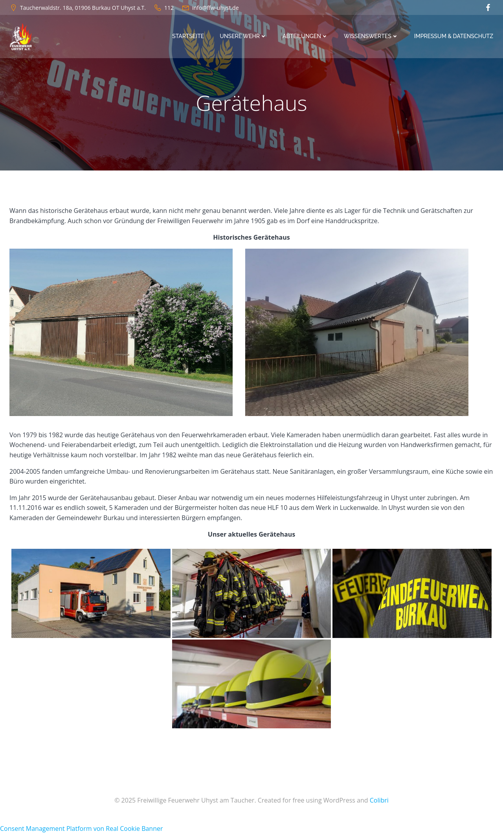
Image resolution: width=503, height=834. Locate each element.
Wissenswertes (371, 36)
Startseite (188, 36)
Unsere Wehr (243, 36)
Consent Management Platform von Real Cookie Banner (81, 829)
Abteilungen (306, 36)
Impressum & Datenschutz (454, 36)
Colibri (379, 800)
